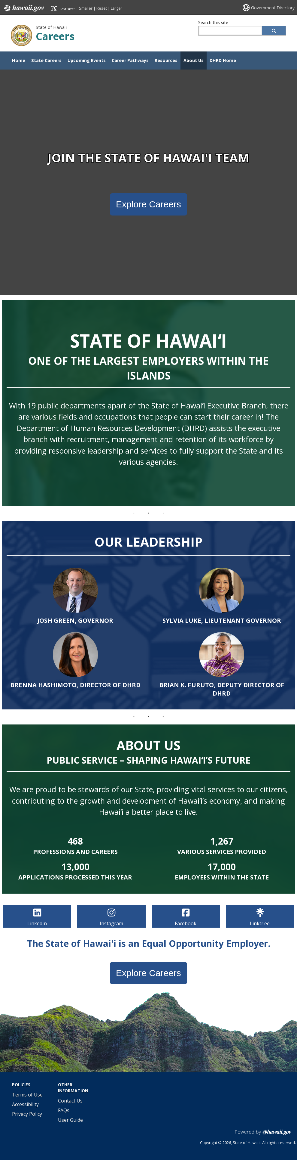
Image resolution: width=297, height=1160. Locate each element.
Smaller (85, 8)
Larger (116, 8)
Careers (55, 36)
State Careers (46, 60)
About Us (193, 60)
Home (18, 60)
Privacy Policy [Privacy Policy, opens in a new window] (27, 1114)
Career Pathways (130, 60)
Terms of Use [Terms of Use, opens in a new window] (27, 1094)
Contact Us (70, 1100)
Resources (166, 60)
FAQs (63, 1110)
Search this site (213, 22)
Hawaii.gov (23, 8)
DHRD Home (223, 60)
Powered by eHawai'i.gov (263, 1135)
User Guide (70, 1120)
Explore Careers (148, 204)
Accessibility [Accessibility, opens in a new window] (25, 1104)
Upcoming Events (87, 60)
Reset (101, 8)
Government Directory (273, 8)
